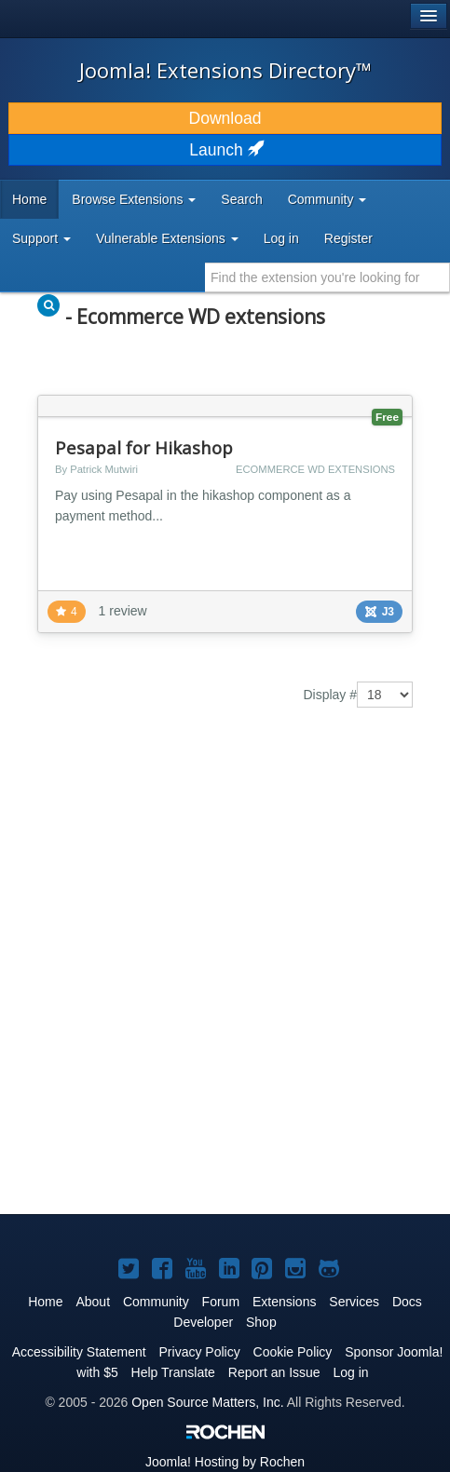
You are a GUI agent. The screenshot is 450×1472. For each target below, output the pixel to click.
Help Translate (173, 1372)
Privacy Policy (199, 1351)
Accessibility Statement (79, 1351)
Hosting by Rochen (225, 1461)
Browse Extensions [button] (134, 199)
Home (29, 199)
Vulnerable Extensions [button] (167, 238)
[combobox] (327, 277)
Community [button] (327, 199)
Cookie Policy (293, 1351)
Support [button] (41, 238)
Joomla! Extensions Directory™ (225, 70)
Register (348, 238)
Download (225, 118)
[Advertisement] (225, 974)
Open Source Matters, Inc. (207, 1402)
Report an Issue (274, 1372)
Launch (224, 150)
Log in (281, 238)
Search (241, 199)
